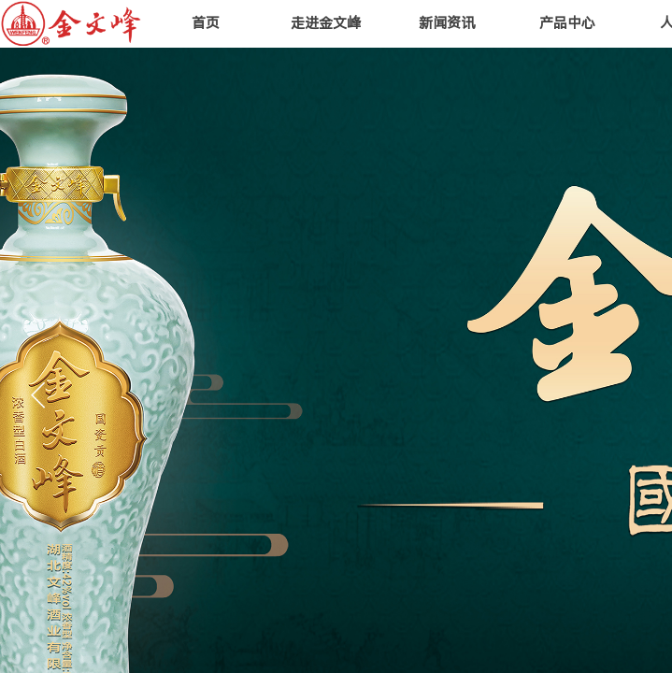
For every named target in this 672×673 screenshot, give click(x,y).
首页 (206, 23)
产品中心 (567, 23)
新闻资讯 (447, 23)
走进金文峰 (326, 23)
